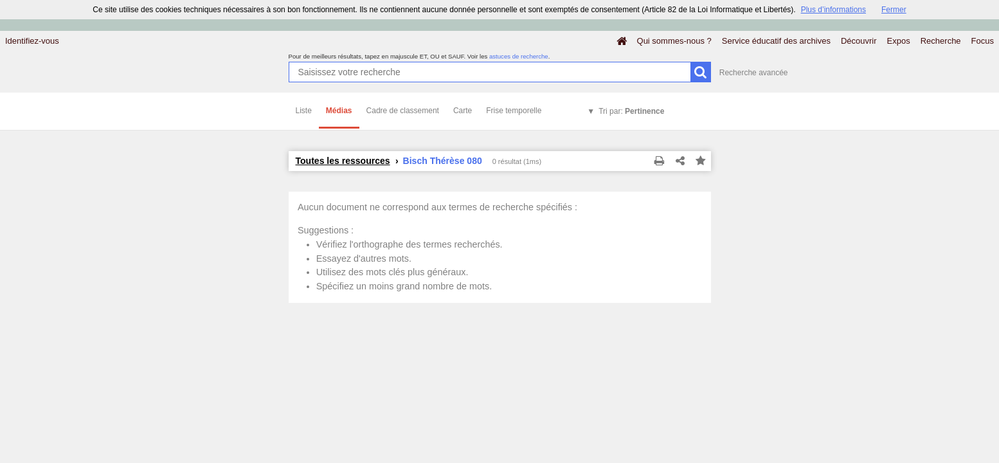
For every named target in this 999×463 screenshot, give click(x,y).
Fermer (893, 9)
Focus (982, 41)
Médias (339, 110)
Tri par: (631, 111)
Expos (898, 41)
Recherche (941, 41)
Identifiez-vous (32, 41)
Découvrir (859, 41)
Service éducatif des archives (776, 41)
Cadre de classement (402, 110)
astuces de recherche (518, 56)
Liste (304, 110)
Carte (462, 110)
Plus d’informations (833, 9)
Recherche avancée (753, 72)
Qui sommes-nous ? (674, 41)
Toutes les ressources (343, 161)
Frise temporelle (513, 110)
